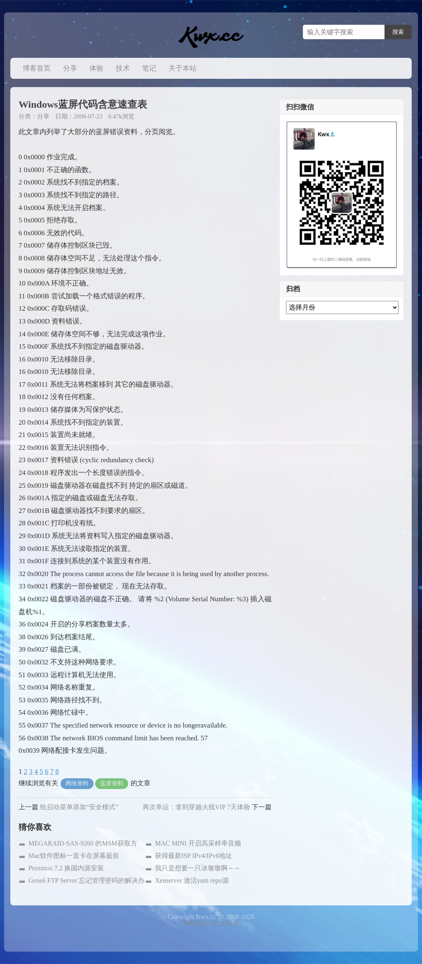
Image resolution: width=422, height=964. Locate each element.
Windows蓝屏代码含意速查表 (83, 104)
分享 (70, 68)
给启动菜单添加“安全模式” (79, 806)
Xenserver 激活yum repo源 (192, 880)
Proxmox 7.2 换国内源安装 (66, 868)
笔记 (149, 68)
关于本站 (183, 68)
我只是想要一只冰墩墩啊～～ (198, 868)
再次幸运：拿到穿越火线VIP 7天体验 (196, 806)
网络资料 (77, 783)
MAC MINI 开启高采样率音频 (198, 843)
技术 (123, 68)
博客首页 (37, 68)
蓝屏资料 (111, 783)
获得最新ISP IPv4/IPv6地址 (193, 855)
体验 (96, 68)
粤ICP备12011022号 (211, 923)
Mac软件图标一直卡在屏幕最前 (73, 855)
